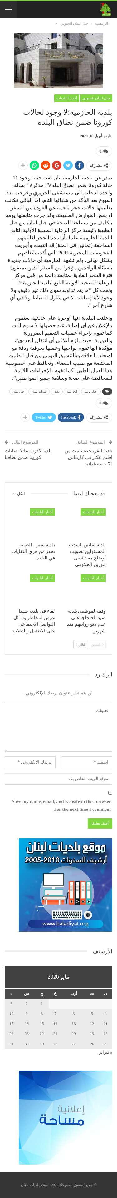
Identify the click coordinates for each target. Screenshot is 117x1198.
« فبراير (105, 1052)
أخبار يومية (91, 391)
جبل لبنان (18, 391)
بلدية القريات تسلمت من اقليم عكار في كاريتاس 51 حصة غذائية (88, 457)
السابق (97, 644)
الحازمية (72, 391)
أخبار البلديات (66, 98)
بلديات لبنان (39, 391)
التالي (81, 644)
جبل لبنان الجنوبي (96, 98)
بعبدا (57, 391)
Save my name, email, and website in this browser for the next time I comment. (61, 805)
